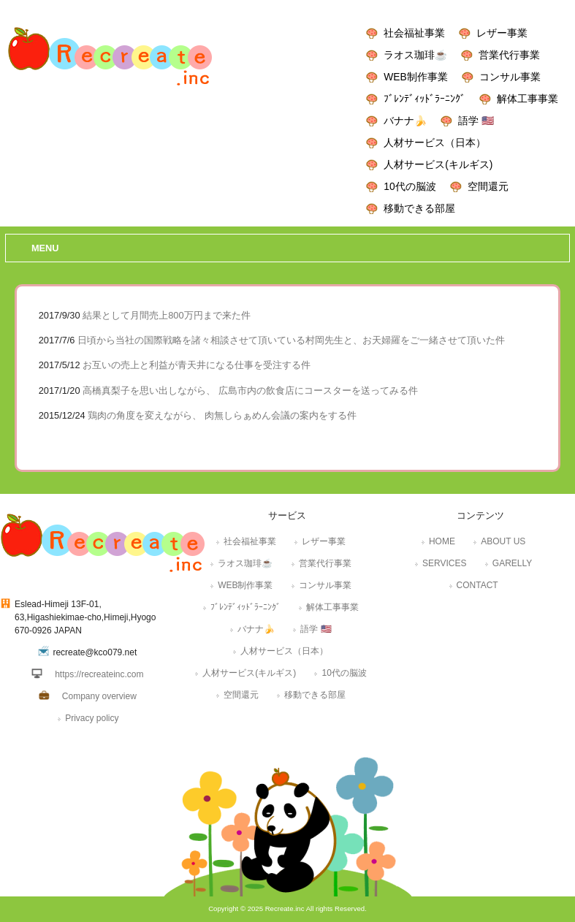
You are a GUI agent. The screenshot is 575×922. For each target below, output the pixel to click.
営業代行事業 (509, 55)
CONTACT (477, 585)
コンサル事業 (510, 77)
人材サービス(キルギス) (438, 164)
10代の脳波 (409, 186)
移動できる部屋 (419, 208)
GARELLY (512, 563)
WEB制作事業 (415, 77)
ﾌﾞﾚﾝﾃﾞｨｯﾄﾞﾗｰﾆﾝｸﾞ (424, 98)
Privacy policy (91, 718)
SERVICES (444, 563)
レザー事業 (502, 33)
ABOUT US (503, 541)
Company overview (99, 696)
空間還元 (488, 186)
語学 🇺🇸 (476, 120)
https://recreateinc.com (99, 674)
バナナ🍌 (405, 120)
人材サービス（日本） (435, 142)
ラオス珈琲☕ (415, 55)
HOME (442, 541)
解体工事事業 (527, 98)
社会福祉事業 (414, 33)
